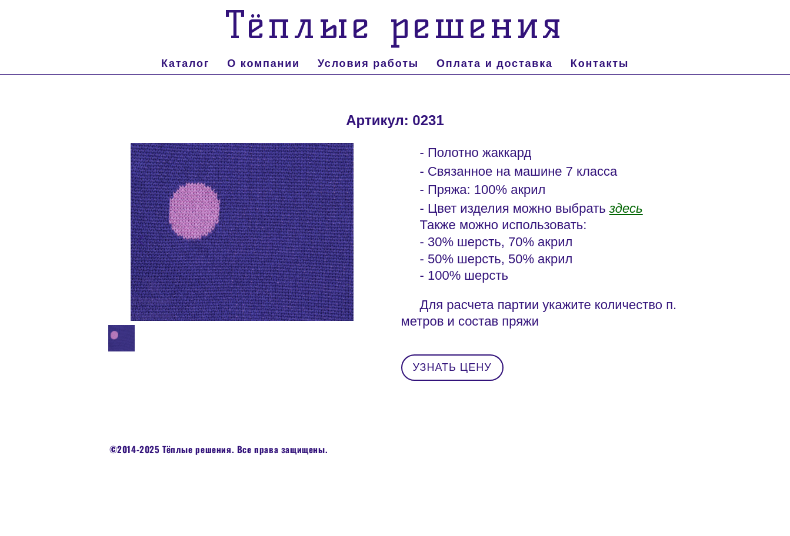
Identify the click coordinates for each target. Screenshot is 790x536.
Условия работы (368, 63)
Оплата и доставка (494, 63)
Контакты (600, 63)
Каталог (185, 63)
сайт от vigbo (395, 498)
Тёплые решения (395, 24)
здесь (626, 208)
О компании (263, 63)
